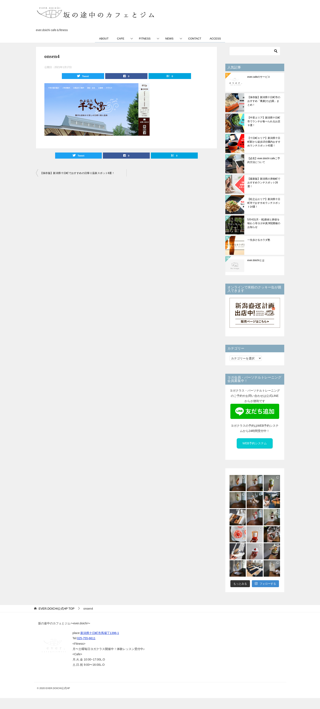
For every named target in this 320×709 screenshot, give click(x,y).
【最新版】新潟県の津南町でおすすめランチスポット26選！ (263, 182)
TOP (56, 608)
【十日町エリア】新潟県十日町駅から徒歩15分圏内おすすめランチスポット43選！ (263, 142)
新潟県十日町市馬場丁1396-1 (99, 633)
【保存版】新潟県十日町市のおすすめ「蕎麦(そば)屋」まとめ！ (263, 101)
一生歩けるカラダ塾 (258, 239)
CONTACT (194, 38)
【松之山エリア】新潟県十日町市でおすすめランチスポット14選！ (263, 203)
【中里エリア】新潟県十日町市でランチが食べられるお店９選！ (263, 121)
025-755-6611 (86, 638)
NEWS (169, 38)
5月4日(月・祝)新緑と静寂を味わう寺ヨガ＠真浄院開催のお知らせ (263, 223)
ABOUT (104, 38)
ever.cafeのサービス (258, 76)
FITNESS (145, 38)
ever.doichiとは (255, 260)
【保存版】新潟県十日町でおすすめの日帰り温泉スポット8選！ (77, 173)
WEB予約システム (255, 443)
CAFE (120, 38)
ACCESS (215, 38)
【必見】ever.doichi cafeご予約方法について (263, 160)
